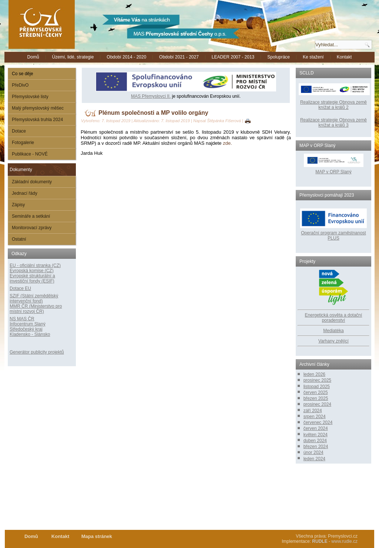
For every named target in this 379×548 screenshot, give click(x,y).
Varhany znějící (333, 341)
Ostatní (19, 239)
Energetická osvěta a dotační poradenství (333, 318)
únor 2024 (313, 452)
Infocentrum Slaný (28, 324)
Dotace (19, 131)
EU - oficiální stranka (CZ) (35, 265)
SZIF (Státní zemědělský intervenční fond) (34, 298)
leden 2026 (314, 374)
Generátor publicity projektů (37, 352)
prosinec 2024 (317, 404)
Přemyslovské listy (30, 96)
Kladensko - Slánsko (30, 334)
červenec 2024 (318, 422)
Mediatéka (333, 330)
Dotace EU (20, 288)
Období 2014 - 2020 (126, 57)
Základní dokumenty (32, 181)
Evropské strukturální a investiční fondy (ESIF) (32, 278)
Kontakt (344, 57)
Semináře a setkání (31, 216)
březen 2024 (315, 446)
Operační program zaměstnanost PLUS (333, 235)
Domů (33, 57)
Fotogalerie (23, 142)
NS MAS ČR (22, 318)
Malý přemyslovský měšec (38, 108)
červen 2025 (315, 392)
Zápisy (18, 204)
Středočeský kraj (26, 329)
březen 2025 (315, 398)
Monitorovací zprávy (31, 227)
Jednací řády (24, 193)
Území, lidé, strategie (73, 57)
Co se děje (22, 73)
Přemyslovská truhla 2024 (37, 119)
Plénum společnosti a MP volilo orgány (153, 113)
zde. (227, 143)
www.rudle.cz (344, 541)
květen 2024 (315, 434)
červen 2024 (315, 428)
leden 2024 (314, 458)
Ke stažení (313, 57)
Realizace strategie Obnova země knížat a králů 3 (333, 122)
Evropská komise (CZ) (32, 270)
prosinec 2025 (317, 380)
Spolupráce (278, 57)
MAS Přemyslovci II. (151, 96)
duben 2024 (315, 440)
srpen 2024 (314, 416)
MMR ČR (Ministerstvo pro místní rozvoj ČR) (36, 309)
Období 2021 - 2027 (179, 57)
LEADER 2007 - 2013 (233, 57)
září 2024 (312, 410)
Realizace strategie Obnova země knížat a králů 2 (333, 105)
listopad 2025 (316, 386)
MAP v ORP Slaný (333, 169)
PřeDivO (20, 85)
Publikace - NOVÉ (30, 154)
